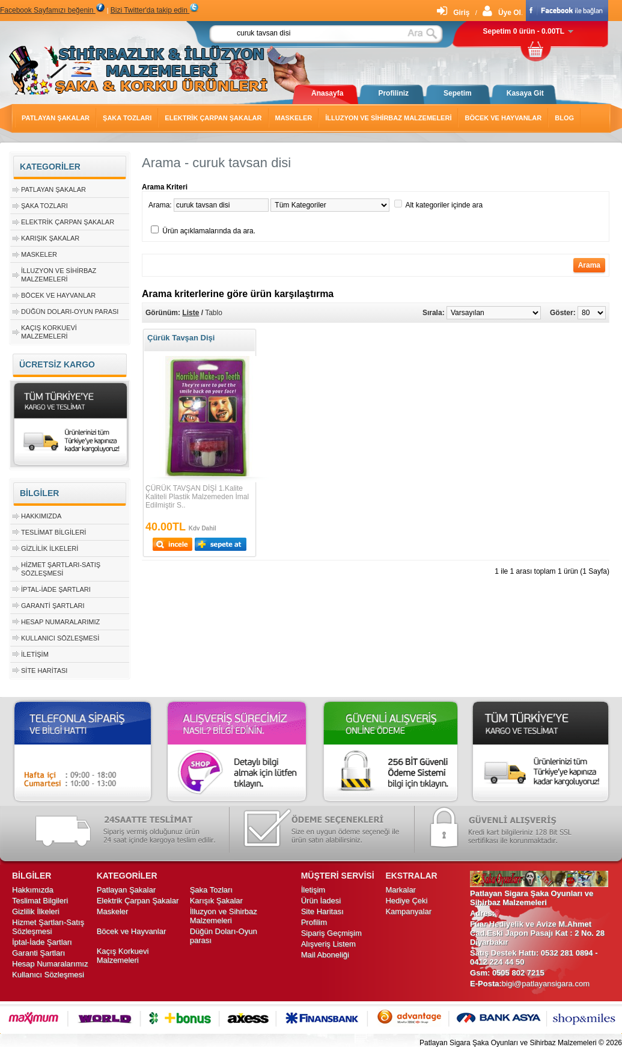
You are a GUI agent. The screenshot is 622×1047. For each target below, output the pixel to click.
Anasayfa (327, 93)
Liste (190, 313)
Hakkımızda (41, 516)
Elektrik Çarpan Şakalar (213, 117)
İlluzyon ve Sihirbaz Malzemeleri (388, 117)
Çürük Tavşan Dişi (181, 337)
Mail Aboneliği (325, 954)
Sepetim (458, 93)
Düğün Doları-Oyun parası (69, 311)
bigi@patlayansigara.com (546, 983)
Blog (564, 117)
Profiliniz (393, 93)
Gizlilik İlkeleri (49, 548)
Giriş (453, 12)
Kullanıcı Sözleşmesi (60, 638)
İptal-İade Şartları (56, 589)
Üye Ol (502, 12)
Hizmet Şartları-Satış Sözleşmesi (48, 927)
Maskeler (294, 117)
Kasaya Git (525, 93)
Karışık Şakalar (50, 238)
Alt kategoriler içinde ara (444, 205)
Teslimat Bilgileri (53, 532)
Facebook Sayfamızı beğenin (52, 10)
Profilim (314, 922)
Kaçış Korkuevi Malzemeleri (123, 956)
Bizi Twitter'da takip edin (155, 10)
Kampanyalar (408, 911)
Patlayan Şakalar (56, 117)
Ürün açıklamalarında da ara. (208, 231)
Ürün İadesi (321, 900)
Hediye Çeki (406, 900)
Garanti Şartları (53, 605)
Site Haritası (44, 670)
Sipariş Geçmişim (331, 933)
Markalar (400, 889)
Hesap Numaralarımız (60, 621)
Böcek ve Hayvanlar (503, 117)
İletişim (35, 654)
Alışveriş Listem (328, 943)
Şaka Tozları (127, 117)
